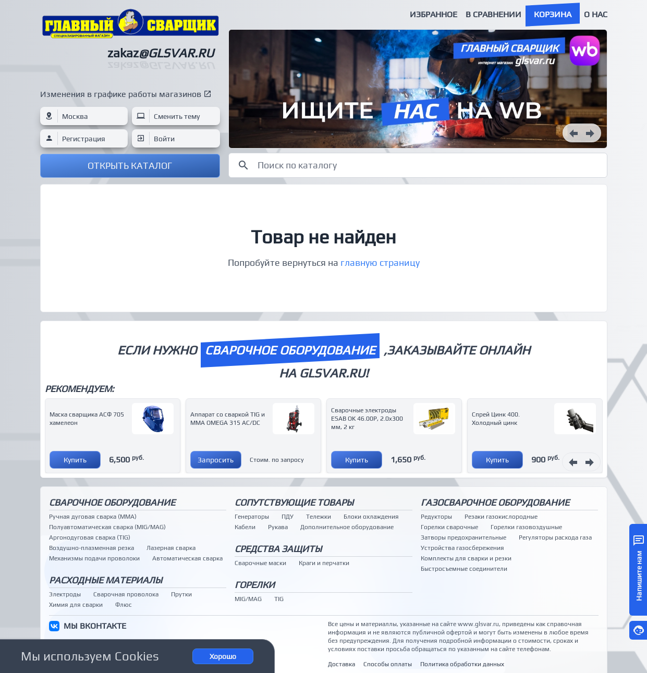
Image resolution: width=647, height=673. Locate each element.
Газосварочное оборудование (495, 502)
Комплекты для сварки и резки (466, 558)
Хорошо (223, 656)
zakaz (160, 53)
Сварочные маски (260, 563)
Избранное (433, 14)
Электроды (65, 594)
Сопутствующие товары (294, 502)
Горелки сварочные (449, 527)
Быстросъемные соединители (464, 568)
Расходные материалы (105, 579)
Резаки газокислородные (501, 516)
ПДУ (288, 516)
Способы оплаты (387, 664)
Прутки (181, 594)
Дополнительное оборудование (347, 527)
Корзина (552, 14)
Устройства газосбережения (462, 548)
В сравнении (493, 14)
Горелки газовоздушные (526, 527)
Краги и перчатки (324, 563)
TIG (279, 599)
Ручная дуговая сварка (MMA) (93, 516)
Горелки (255, 584)
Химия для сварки (76, 604)
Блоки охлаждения (371, 516)
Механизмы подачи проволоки (94, 558)
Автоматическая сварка (187, 558)
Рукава (278, 527)
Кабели (245, 527)
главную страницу (380, 262)
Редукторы (436, 516)
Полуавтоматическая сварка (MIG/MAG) (107, 527)
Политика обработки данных (462, 664)
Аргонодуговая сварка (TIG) (89, 537)
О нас (595, 14)
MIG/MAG (248, 599)
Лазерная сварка (171, 548)
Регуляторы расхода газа (555, 537)
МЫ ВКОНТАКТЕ (95, 626)
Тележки (318, 516)
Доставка (341, 664)
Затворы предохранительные (463, 537)
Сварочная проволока (125, 594)
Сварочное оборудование (112, 502)
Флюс (123, 604)
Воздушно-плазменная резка (91, 548)
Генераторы (252, 516)
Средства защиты (278, 548)
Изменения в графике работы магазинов (120, 94)
